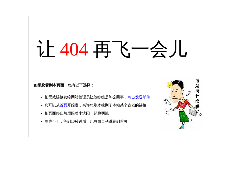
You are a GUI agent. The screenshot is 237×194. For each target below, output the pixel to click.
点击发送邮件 (139, 97)
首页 (63, 105)
